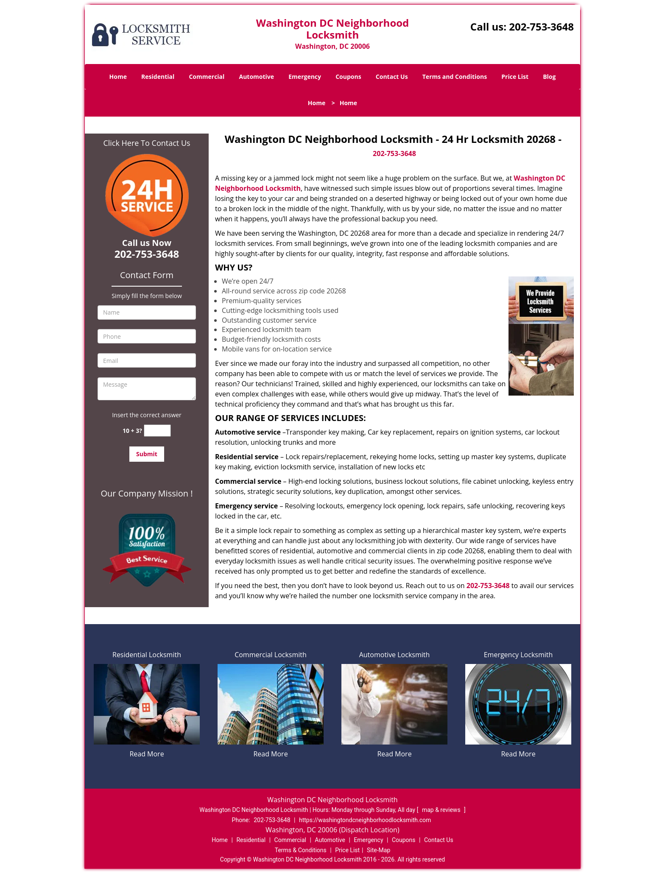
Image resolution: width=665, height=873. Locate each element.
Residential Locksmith (146, 654)
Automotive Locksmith (394, 654)
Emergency (304, 77)
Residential (157, 77)
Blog (549, 77)
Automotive (256, 77)
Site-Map (378, 850)
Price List (514, 77)
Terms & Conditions (301, 850)
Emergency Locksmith (518, 654)
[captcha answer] (157, 430)
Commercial (206, 77)
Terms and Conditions (454, 77)
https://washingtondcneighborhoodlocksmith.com (365, 820)
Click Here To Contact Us (146, 143)
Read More (146, 754)
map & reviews (442, 809)
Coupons (348, 77)
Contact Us (392, 77)
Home (118, 77)
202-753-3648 (541, 26)
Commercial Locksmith (271, 654)
